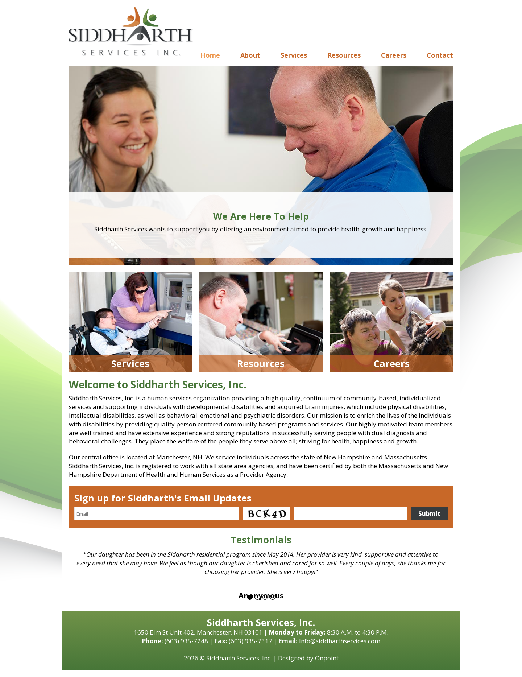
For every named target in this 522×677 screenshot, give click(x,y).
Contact (440, 55)
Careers (393, 55)
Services (294, 55)
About (250, 55)
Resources (344, 55)
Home (210, 55)
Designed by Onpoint (308, 658)
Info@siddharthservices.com (339, 641)
